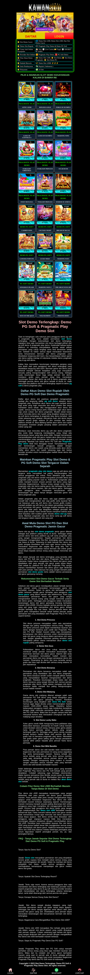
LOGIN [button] (59, 36)
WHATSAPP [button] (57, 971)
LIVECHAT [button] (79, 971)
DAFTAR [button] (30, 36)
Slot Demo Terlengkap (45, 963)
